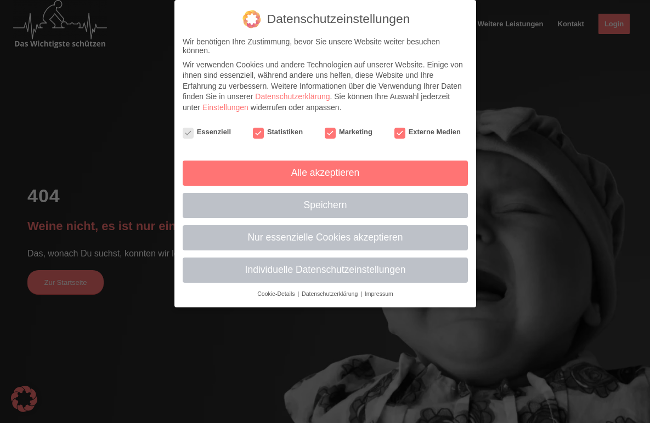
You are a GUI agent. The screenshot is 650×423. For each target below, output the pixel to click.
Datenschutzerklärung (292, 96)
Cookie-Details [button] (276, 293)
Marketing (348, 132)
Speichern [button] (325, 204)
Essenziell (206, 132)
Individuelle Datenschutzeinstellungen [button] (325, 269)
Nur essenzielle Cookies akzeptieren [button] (325, 237)
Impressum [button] (378, 293)
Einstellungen (225, 107)
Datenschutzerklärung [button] (330, 293)
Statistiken (277, 132)
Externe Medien (427, 132)
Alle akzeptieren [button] (325, 172)
